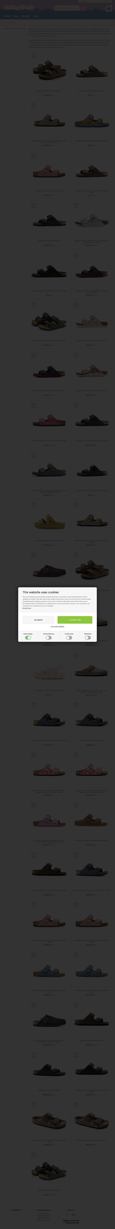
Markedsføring (48, 636)
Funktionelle (69, 636)
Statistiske (88, 636)
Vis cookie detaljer (57, 626)
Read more (27, 608)
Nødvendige (28, 636)
